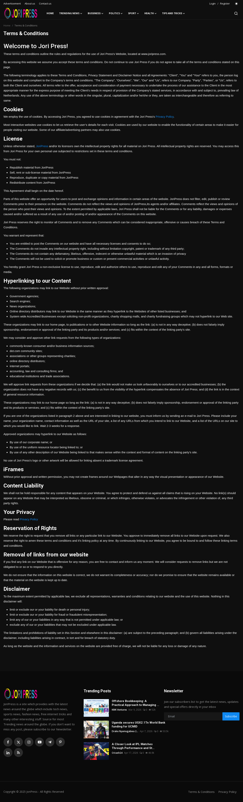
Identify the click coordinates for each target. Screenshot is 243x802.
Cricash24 (117, 752)
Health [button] (150, 13)
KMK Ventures (119, 709)
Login (212, 3)
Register (225, 3)
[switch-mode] (237, 3)
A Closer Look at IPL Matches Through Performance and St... (133, 746)
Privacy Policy (165, 116)
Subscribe (231, 716)
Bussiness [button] (95, 13)
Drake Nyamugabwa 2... (125, 731)
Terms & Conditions (201, 792)
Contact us (45, 3)
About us (30, 3)
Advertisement (12, 3)
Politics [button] (116, 13)
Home (50, 13)
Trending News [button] (70, 13)
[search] (236, 13)
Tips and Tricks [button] (173, 13)
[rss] (18, 752)
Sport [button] (133, 13)
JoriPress (42, 146)
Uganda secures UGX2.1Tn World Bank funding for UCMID (138, 724)
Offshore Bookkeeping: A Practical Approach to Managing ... (135, 703)
